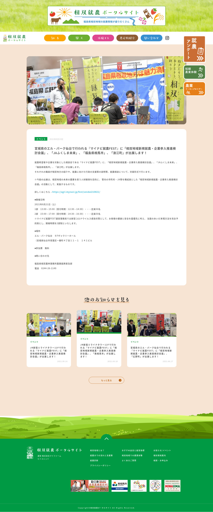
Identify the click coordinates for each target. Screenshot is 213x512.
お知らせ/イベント (162, 450)
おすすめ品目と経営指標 (133, 450)
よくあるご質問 (129, 460)
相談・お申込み (161, 460)
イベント (41, 139)
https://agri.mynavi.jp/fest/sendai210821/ (76, 191)
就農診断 (94, 460)
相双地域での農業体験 (132, 455)
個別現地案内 (160, 455)
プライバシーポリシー (100, 465)
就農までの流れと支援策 (101, 455)
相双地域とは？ (97, 450)
